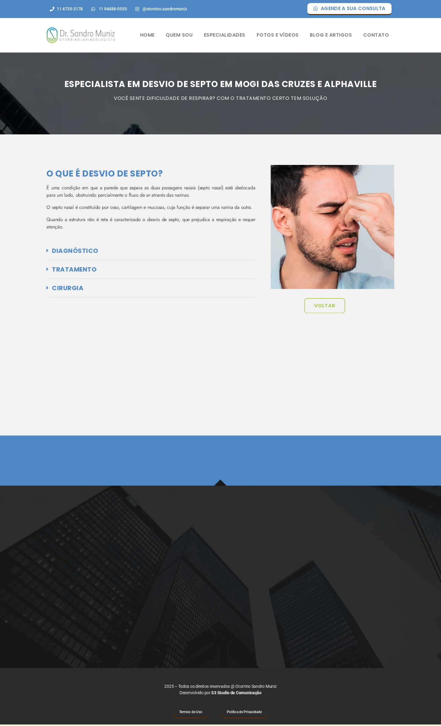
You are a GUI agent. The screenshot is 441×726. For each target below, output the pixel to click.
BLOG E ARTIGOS (331, 35)
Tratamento (46, 270)
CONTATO (376, 35)
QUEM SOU (179, 35)
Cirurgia (40, 289)
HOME (147, 35)
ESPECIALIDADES (224, 35)
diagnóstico (47, 252)
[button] (123, 252)
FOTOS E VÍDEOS (278, 35)
